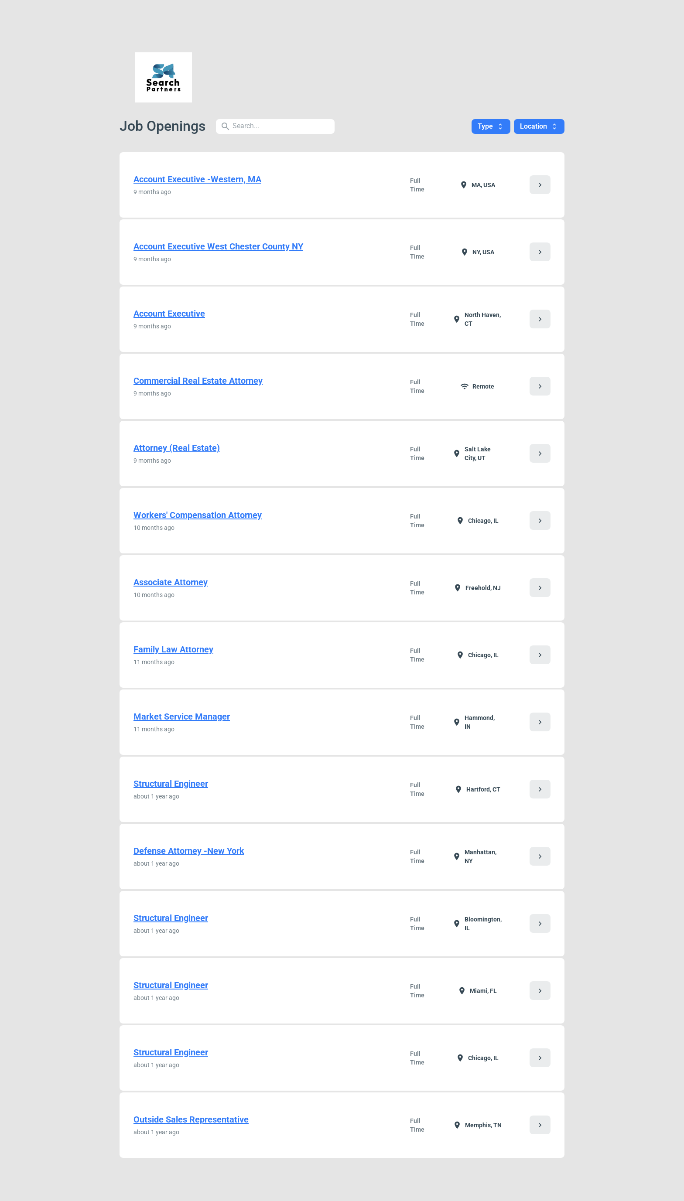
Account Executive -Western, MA (197, 179)
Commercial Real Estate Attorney (198, 380)
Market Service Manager (181, 716)
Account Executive (169, 313)
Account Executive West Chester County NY (218, 246)
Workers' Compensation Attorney (197, 515)
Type (491, 126)
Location (539, 126)
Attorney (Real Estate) (176, 448)
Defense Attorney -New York (188, 851)
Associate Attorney (170, 582)
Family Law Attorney (173, 649)
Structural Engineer (170, 783)
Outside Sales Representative (191, 1119)
